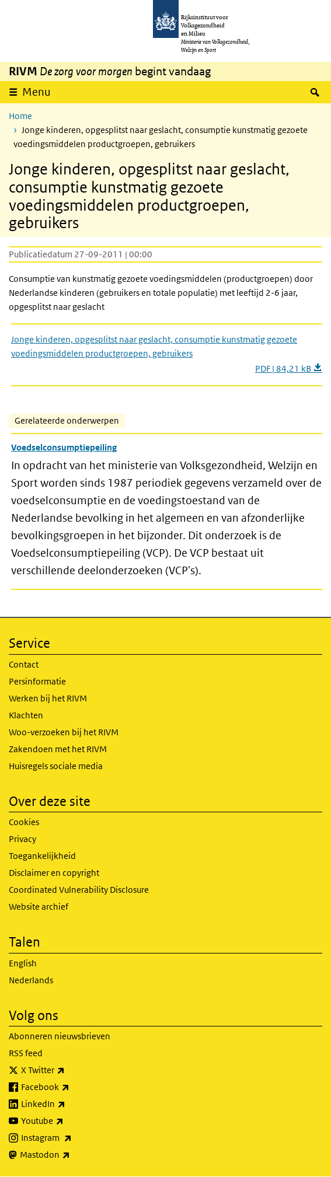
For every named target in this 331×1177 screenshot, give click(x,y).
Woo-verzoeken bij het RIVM (64, 732)
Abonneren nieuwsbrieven (59, 1036)
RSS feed (26, 1053)
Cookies (24, 821)
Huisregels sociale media (56, 765)
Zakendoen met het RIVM (58, 749)
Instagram (72, 1138)
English (23, 963)
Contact (24, 664)
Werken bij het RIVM (48, 698)
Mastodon (70, 1155)
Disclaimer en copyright (54, 872)
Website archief (38, 906)
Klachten (26, 715)
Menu (36, 92)
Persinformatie (37, 681)
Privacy (22, 838)
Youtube (68, 1121)
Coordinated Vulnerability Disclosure (79, 889)
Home (20, 115)
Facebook (71, 1087)
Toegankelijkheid (42, 855)
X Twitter (68, 1070)
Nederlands (31, 980)
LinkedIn (69, 1104)
